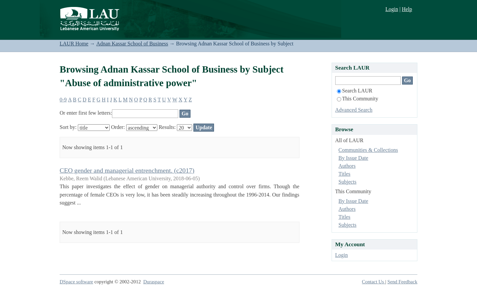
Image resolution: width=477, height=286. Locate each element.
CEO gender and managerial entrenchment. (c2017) (127, 170)
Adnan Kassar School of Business (132, 43)
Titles (344, 174)
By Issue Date (353, 158)
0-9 (63, 99)
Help (407, 9)
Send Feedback (402, 281)
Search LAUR (354, 90)
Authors (347, 166)
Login (391, 9)
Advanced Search (353, 110)
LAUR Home (74, 43)
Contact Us (373, 281)
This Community (357, 98)
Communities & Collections (368, 150)
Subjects (347, 182)
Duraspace (153, 281)
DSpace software (76, 281)
